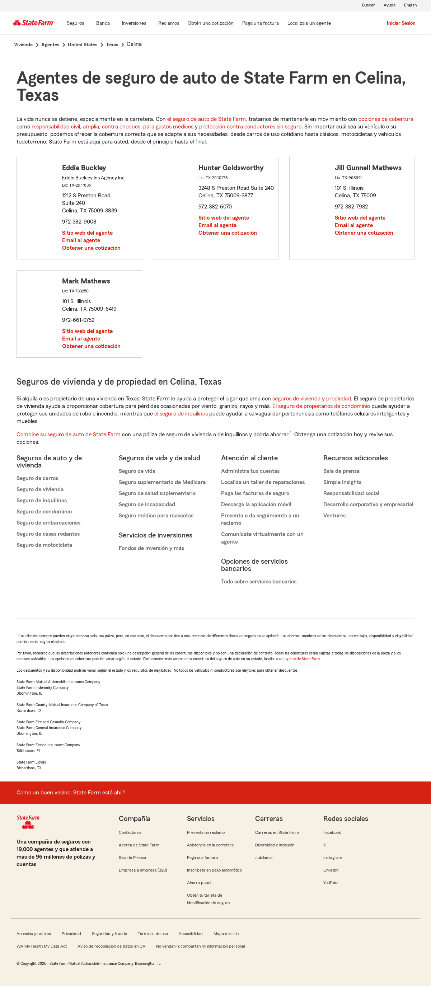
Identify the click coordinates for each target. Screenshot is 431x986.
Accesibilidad (191, 933)
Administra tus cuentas (250, 471)
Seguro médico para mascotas (156, 515)
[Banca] (103, 23)
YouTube (330, 883)
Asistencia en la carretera (210, 845)
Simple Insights (342, 482)
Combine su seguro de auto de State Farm (69, 434)
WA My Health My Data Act (42, 946)
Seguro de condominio (44, 512)
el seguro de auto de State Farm (206, 119)
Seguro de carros (37, 478)
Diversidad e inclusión (274, 845)
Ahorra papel (199, 883)
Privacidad (71, 933)
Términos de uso (153, 933)
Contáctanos (130, 832)
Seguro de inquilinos (42, 500)
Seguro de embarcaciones (48, 523)
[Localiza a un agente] (309, 23)
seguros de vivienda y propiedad (311, 399)
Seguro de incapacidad (147, 504)
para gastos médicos (168, 127)
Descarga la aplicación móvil (256, 504)
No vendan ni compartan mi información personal (200, 946)
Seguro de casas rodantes (48, 534)
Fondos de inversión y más (151, 548)
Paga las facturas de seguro (255, 493)
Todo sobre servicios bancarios (258, 581)
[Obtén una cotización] (210, 23)
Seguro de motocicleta (44, 545)
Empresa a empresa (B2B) (143, 870)
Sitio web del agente (87, 233)
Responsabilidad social (351, 493)
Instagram (332, 857)
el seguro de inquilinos (181, 414)
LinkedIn (330, 870)
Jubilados (264, 857)
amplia (91, 127)
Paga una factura (202, 857)
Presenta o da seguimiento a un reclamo (260, 519)
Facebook (332, 832)
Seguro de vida (137, 471)
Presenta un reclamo (206, 832)
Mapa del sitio (226, 933)
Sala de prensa (341, 471)
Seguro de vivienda (40, 489)
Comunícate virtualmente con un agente (262, 538)
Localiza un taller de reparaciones (263, 482)
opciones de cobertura (386, 119)
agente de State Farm (302, 659)
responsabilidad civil (56, 127)
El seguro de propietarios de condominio (321, 406)
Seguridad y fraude (109, 933)
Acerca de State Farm (139, 845)
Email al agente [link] (81, 240)
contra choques (121, 127)
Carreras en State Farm (277, 832)
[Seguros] (75, 23)
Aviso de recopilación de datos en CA (111, 946)
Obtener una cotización (91, 248)
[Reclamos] (169, 23)
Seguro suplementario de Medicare (162, 482)
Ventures (334, 515)
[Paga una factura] (261, 23)
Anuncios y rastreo (34, 933)
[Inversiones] (134, 23)
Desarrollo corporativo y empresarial (368, 504)
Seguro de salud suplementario (157, 493)
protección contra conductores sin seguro (250, 127)
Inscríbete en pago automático (214, 870)
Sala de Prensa (132, 857)
